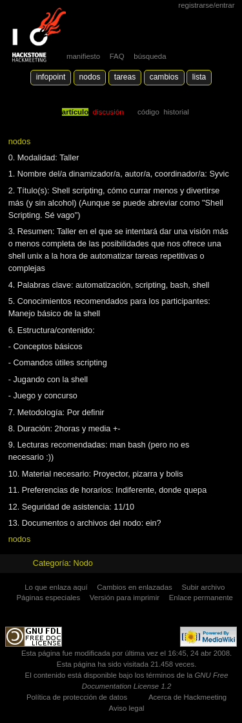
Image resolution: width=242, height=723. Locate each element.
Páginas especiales (48, 597)
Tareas (125, 76)
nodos (19, 141)
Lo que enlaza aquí (56, 587)
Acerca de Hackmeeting (187, 697)
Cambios (164, 76)
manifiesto (83, 56)
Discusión (108, 112)
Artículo (75, 112)
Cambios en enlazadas (134, 587)
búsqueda (150, 56)
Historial (175, 112)
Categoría (51, 563)
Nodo (83, 563)
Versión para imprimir (124, 597)
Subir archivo (203, 587)
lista (199, 76)
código (148, 112)
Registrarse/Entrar (206, 5)
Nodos (90, 76)
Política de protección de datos (76, 697)
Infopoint (51, 76)
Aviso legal (127, 708)
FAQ (117, 56)
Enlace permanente (201, 597)
